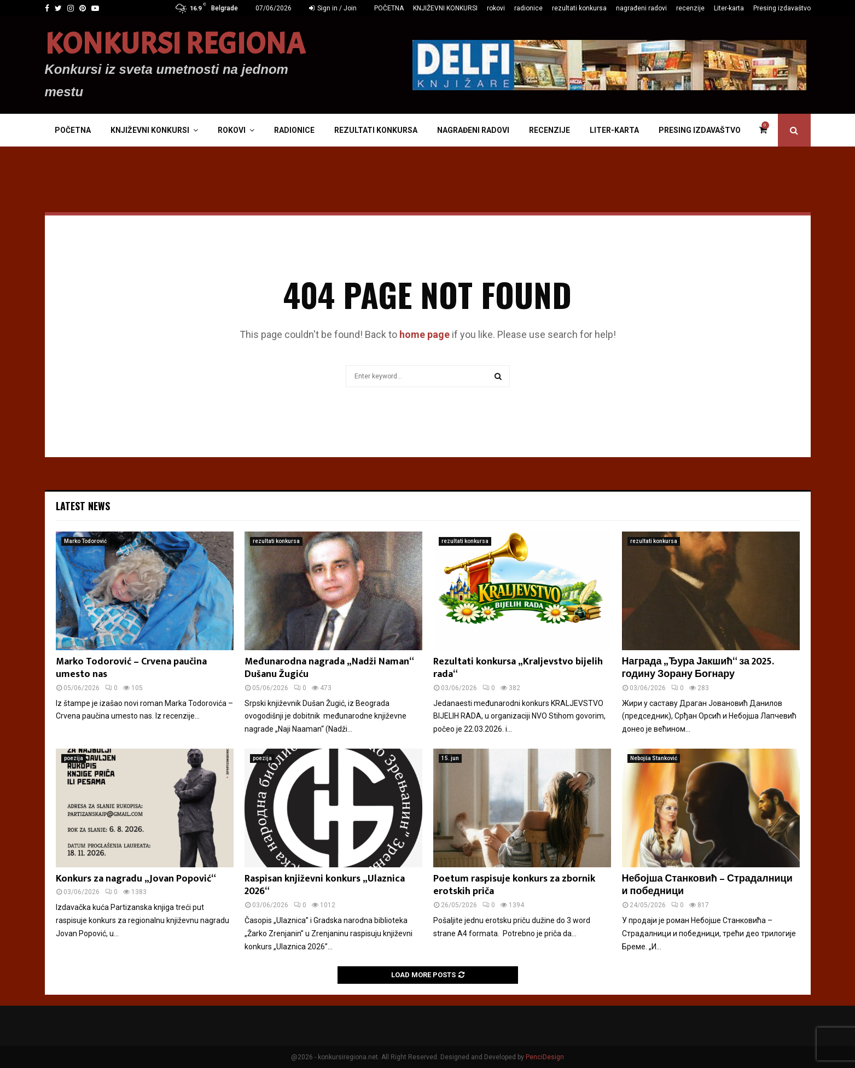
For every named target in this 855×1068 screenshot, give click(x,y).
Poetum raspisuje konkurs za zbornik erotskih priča (514, 885)
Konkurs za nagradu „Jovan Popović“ (136, 879)
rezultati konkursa (579, 8)
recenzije (690, 8)
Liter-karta (729, 8)
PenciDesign (545, 1057)
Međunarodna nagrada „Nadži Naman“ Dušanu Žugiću (329, 667)
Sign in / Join (333, 8)
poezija (73, 758)
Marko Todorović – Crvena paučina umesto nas (131, 667)
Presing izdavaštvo (782, 8)
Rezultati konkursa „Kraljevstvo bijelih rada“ (518, 667)
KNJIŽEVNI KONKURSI (445, 8)
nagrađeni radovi (641, 8)
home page (424, 334)
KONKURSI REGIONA (175, 44)
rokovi (496, 8)
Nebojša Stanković (653, 758)
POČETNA (389, 8)
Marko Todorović (85, 541)
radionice (528, 8)
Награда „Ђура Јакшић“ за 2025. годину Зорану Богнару (697, 667)
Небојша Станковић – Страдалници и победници (707, 885)
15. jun (450, 758)
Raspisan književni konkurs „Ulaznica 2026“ (325, 885)
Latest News (83, 506)
